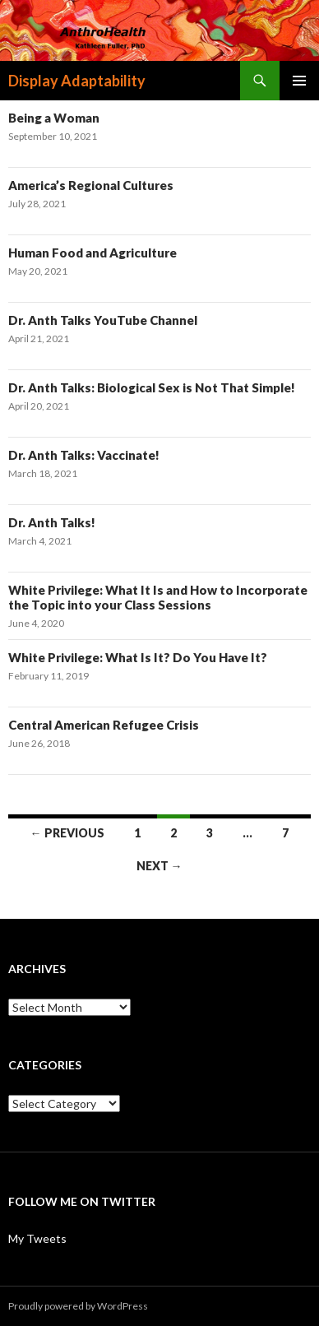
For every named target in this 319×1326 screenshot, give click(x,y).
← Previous (67, 833)
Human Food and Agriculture (92, 252)
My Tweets (37, 1238)
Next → (159, 866)
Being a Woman (53, 117)
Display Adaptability (77, 81)
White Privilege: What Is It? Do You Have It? (137, 657)
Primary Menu (299, 80)
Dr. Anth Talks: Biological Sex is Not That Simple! (151, 387)
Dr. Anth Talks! (51, 522)
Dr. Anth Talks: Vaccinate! (84, 454)
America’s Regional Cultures (90, 185)
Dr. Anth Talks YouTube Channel (102, 320)
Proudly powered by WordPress (78, 1306)
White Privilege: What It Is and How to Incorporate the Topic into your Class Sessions (157, 597)
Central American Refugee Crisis (103, 724)
